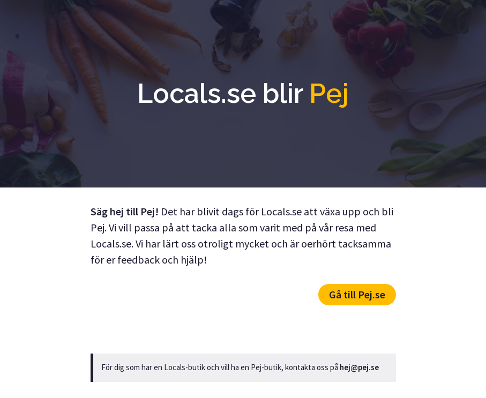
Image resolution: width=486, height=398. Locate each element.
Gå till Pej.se (357, 294)
